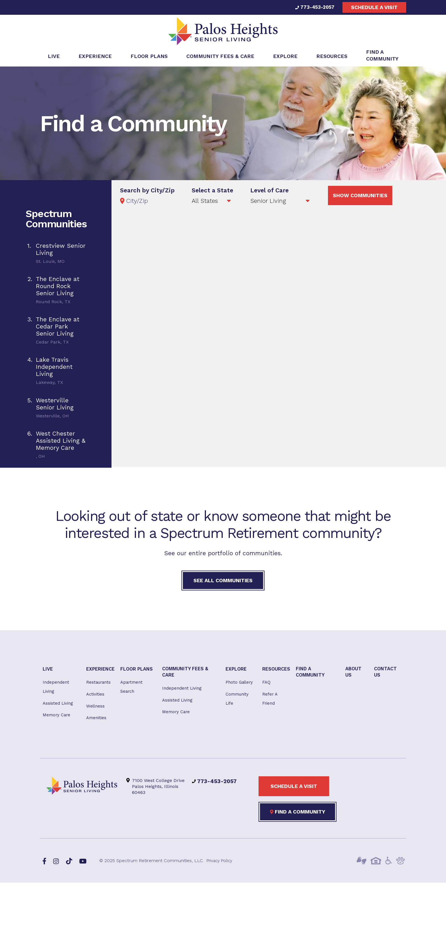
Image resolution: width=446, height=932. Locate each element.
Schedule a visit (374, 7)
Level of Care (269, 192)
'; (280, 202)
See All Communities (223, 582)
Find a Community (297, 817)
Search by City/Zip (147, 192)
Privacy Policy (221, 866)
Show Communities (360, 197)
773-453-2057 (313, 7)
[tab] (56, 255)
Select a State (212, 192)
